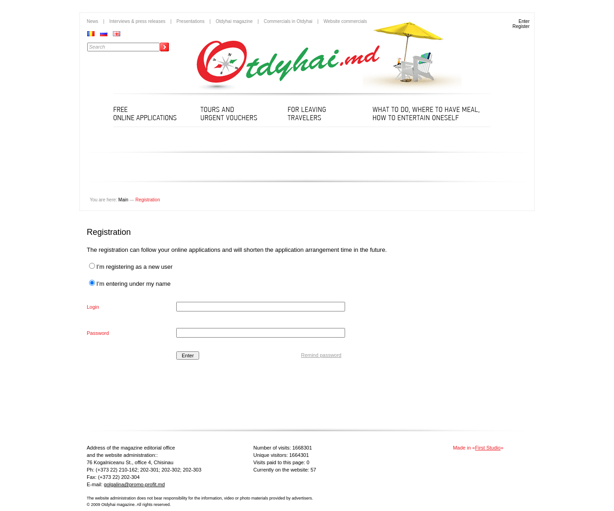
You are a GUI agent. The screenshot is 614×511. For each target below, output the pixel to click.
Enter (524, 21)
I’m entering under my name (130, 283)
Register (521, 26)
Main (123, 199)
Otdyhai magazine (234, 21)
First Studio (488, 447)
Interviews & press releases (137, 21)
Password (98, 333)
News (92, 21)
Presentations (191, 21)
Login (93, 307)
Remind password (321, 355)
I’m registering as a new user (131, 266)
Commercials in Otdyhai (288, 21)
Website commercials (345, 21)
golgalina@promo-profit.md (134, 484)
